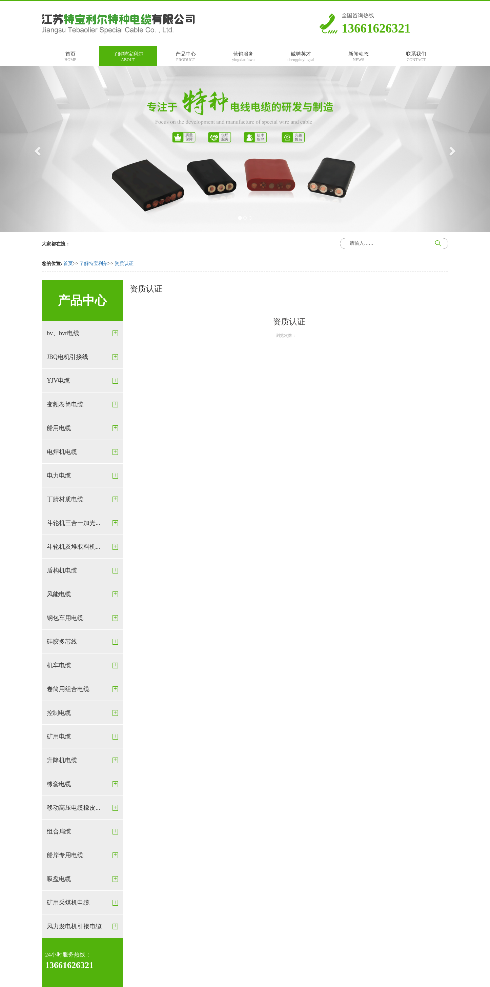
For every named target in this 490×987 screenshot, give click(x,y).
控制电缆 (59, 712)
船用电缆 (59, 428)
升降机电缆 (62, 760)
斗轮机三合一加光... (73, 523)
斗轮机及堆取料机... (73, 546)
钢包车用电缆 (65, 618)
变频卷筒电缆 (65, 404)
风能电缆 (59, 594)
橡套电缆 (59, 784)
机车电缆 (59, 665)
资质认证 (124, 263)
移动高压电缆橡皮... (73, 807)
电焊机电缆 (62, 451)
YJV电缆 (58, 380)
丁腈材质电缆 (65, 499)
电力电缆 (59, 475)
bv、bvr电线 (63, 333)
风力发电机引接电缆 (74, 926)
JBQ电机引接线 (67, 357)
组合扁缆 (59, 831)
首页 (68, 263)
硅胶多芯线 (62, 641)
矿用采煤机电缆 (68, 902)
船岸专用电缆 (65, 855)
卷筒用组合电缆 (68, 689)
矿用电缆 (59, 736)
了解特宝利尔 (93, 263)
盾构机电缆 (62, 570)
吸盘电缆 (59, 878)
